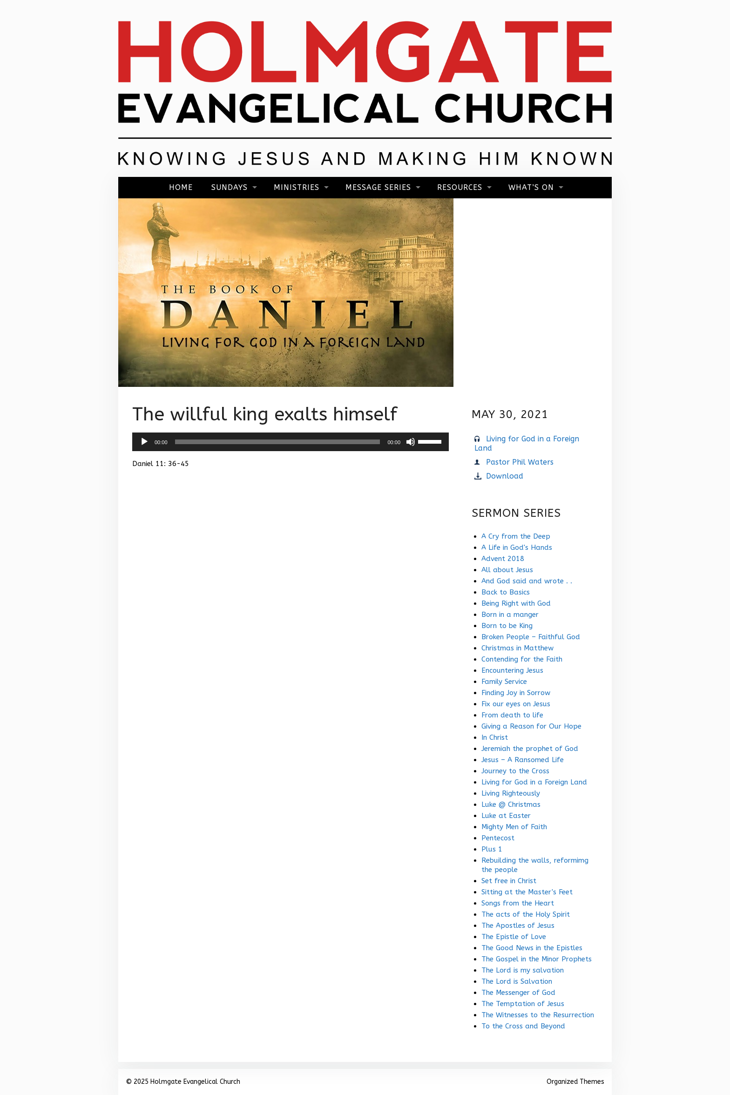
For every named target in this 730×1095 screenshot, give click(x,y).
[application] (290, 442)
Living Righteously (510, 793)
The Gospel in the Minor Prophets (536, 959)
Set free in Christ (508, 881)
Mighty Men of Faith (514, 827)
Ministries (296, 187)
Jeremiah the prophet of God (529, 748)
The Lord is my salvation (522, 970)
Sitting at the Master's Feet (527, 892)
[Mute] (410, 441)
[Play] (144, 441)
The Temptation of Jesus (522, 1004)
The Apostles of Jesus (517, 925)
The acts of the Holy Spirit (525, 914)
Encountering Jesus (512, 670)
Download (504, 476)
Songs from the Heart (517, 903)
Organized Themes (575, 1082)
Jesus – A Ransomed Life (522, 760)
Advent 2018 (502, 558)
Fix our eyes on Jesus (515, 704)
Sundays (229, 187)
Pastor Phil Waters (520, 462)
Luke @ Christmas (511, 804)
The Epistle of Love (513, 937)
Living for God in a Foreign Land (534, 782)
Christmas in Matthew (517, 648)
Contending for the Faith (521, 659)
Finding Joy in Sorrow (515, 693)
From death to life (512, 715)
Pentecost (497, 838)
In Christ (494, 737)
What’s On (531, 187)
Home (181, 187)
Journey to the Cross (515, 771)
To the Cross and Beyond (523, 1026)
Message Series (378, 187)
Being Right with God (516, 603)
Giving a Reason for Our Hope (531, 726)
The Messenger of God (518, 992)
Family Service (504, 681)
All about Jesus (507, 570)
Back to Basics (505, 592)
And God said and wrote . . (526, 581)
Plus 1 (491, 849)
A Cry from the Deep (515, 536)
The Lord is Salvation (516, 981)
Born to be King (507, 626)
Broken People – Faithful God (530, 637)
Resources (459, 187)
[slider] (277, 441)
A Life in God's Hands (516, 547)
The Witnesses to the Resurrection (537, 1015)
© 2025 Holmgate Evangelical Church (183, 1082)
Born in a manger (510, 614)
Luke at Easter (506, 815)
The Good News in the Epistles (531, 948)
